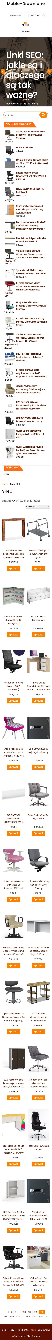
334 (5, 1316)
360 (41, 1316)
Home (5, 484)
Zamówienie (44, 1329)
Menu (26, 31)
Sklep (33, 1329)
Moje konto (23, 1329)
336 (18, 1316)
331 (29, 1312)
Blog (4, 1329)
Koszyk (11, 1329)
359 (34, 1316)
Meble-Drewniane (26, 3)
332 (35, 1312)
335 (12, 1316)
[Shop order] (38, 507)
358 (28, 1316)
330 (24, 1312)
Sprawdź (13, 568)
